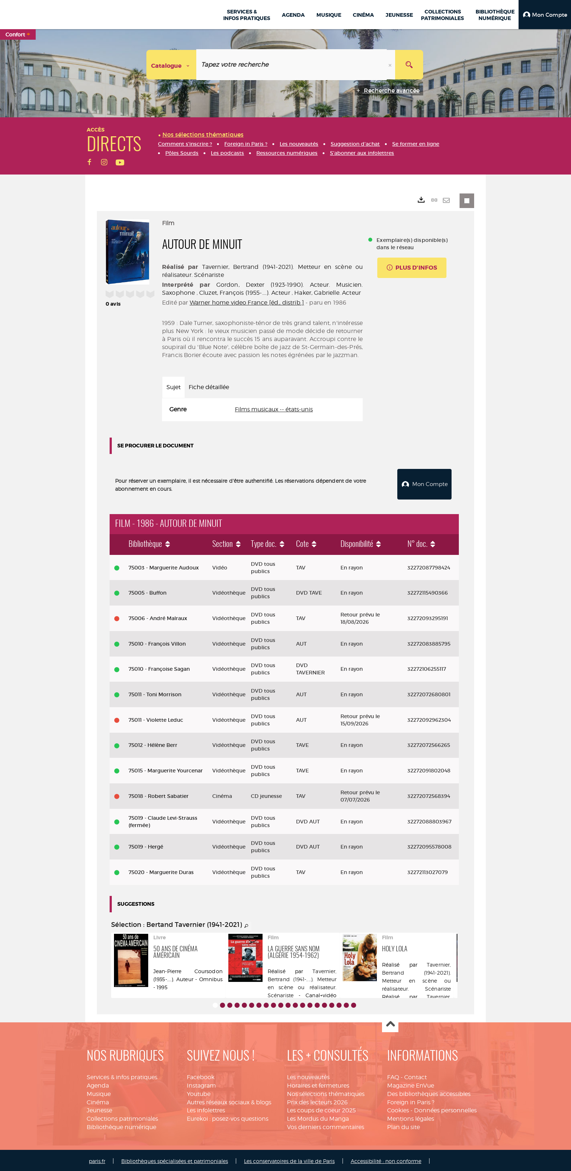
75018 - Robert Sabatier (159, 794)
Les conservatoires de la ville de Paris (289, 1159)
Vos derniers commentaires (325, 1125)
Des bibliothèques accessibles (428, 1092)
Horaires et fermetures (318, 1083)
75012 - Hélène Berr (153, 743)
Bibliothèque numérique (121, 1125)
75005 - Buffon (147, 591)
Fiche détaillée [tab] (209, 387)
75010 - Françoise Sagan (159, 667)
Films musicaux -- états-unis (274, 409)
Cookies (398, 1108)
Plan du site (403, 1125)
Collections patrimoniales (122, 1116)
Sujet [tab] (173, 387)
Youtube (198, 1092)
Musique (99, 1092)
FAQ (393, 1075)
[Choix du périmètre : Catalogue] (171, 64)
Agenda (98, 1083)
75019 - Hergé (146, 845)
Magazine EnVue (410, 1083)
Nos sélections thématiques (326, 1092)
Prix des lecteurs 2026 (317, 1100)
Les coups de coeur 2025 (321, 1108)
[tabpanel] (262, 410)
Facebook (200, 1075)
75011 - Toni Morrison (155, 692)
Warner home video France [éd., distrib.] (247, 302)
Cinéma (98, 1100)
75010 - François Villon (157, 642)
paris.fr (97, 1159)
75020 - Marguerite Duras (161, 870)
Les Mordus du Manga (318, 1116)
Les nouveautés (308, 1075)
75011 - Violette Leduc (156, 718)
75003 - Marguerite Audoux (164, 566)
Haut (390, 1022)
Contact (415, 1075)
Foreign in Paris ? (410, 1100)
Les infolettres (206, 1108)
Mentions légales (410, 1116)
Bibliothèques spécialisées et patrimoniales (174, 1159)
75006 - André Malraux (158, 616)
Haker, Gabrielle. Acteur (327, 292)
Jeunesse (99, 1108)
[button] (545, 14)
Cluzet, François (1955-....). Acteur (244, 292)
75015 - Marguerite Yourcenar (166, 768)
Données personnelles (445, 1108)
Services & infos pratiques (122, 1075)
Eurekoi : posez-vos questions (227, 1116)
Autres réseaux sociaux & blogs (229, 1100)
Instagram (201, 1083)
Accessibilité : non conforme (386, 1159)
